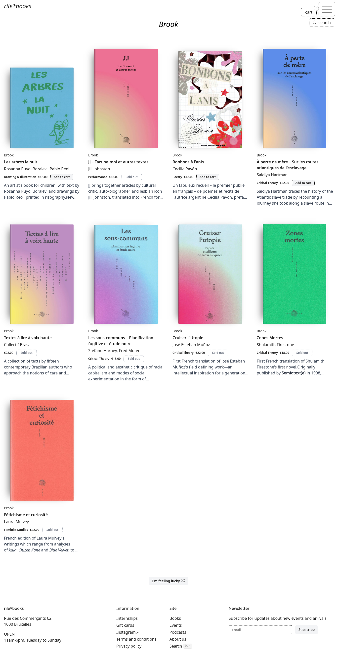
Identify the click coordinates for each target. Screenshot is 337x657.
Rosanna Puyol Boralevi (25, 169)
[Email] (260, 629)
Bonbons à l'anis (188, 162)
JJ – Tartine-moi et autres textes (118, 162)
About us (177, 639)
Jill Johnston (99, 169)
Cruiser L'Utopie (187, 337)
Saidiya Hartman (272, 175)
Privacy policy (128, 646)
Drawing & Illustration (20, 177)
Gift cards (125, 625)
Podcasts (177, 632)
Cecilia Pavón (184, 169)
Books (175, 618)
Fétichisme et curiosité (26, 514)
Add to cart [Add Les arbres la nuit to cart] (62, 177)
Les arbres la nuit (20, 162)
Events (175, 625)
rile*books (17, 6)
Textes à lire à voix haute (28, 337)
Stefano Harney (102, 350)
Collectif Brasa (17, 344)
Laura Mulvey (16, 521)
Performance (97, 177)
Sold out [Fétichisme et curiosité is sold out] (52, 530)
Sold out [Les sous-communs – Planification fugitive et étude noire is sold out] (134, 359)
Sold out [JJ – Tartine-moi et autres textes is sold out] (132, 177)
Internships (127, 618)
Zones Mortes (270, 337)
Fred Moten (130, 350)
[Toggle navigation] (327, 9)
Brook (9, 155)
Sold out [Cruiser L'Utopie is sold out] (218, 353)
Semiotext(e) (293, 373)
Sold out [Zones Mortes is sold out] (302, 353)
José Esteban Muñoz (191, 344)
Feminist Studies (16, 530)
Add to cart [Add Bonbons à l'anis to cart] (208, 177)
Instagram (126, 632)
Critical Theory (267, 183)
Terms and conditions (136, 639)
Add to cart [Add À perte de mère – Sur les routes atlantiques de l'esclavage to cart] (303, 183)
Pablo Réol (59, 169)
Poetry (177, 177)
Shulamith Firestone (275, 344)
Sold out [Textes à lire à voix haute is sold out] (27, 353)
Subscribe (306, 629)
